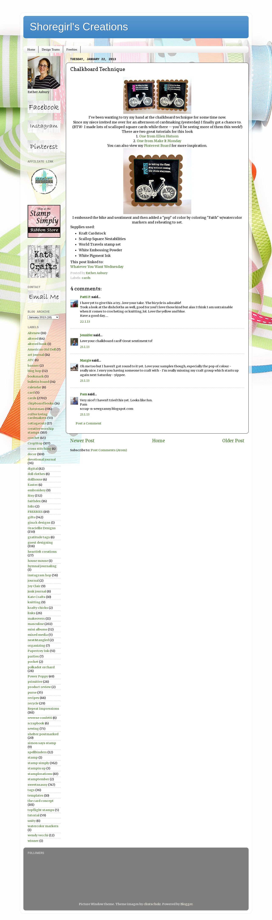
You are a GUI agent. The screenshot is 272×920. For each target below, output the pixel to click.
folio (31, 506)
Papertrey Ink (38, 651)
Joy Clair (34, 586)
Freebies (71, 49)
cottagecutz (37, 423)
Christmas (36, 409)
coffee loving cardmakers (38, 416)
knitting (34, 602)
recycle (33, 703)
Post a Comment (88, 423)
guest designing (40, 542)
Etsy (31, 495)
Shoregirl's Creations (79, 27)
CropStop (35, 443)
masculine (36, 624)
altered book (37, 344)
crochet (34, 438)
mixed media (38, 635)
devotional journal (42, 459)
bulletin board (38, 382)
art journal (36, 355)
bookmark (36, 376)
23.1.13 (84, 347)
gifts (31, 517)
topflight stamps (41, 810)
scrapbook (36, 723)
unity (32, 821)
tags (31, 790)
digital (33, 469)
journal (33, 580)
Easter (33, 485)
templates (35, 795)
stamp (33, 757)
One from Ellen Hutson (158, 136)
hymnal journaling (42, 566)
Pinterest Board (157, 145)
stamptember (38, 779)
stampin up (37, 768)
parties (33, 656)
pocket (33, 662)
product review (39, 687)
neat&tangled (38, 640)
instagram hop (39, 575)
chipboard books (41, 403)
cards (86, 278)
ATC (31, 360)
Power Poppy (38, 676)
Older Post (233, 441)
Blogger (186, 904)
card (31, 392)
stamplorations (40, 774)
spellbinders (37, 752)
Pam (83, 394)
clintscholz (152, 904)
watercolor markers (43, 826)
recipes (33, 698)
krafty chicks (38, 608)
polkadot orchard (41, 667)
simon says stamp (42, 743)
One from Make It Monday (159, 141)
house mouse (38, 561)
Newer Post (82, 441)
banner (33, 365)
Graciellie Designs (42, 528)
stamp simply (38, 763)
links (31, 613)
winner (33, 841)
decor (32, 454)
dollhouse (35, 479)
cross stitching (39, 449)
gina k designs (39, 522)
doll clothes (36, 474)
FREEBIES (35, 512)
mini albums (37, 629)
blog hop (34, 371)
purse (32, 692)
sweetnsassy (37, 785)
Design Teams (51, 49)
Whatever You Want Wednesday (96, 266)
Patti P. (85, 297)
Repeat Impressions (43, 709)
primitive (35, 682)
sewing (33, 729)
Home (31, 49)
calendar (34, 387)
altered (33, 339)
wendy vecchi (38, 835)
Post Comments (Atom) (109, 450)
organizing (36, 645)
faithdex (34, 501)
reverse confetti (40, 718)
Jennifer (86, 335)
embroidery (37, 490)
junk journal (37, 591)
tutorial (33, 815)
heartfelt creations (42, 552)
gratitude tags (39, 537)
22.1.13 (85, 322)
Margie (85, 360)
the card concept (41, 801)
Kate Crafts (36, 597)
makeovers (36, 618)
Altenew (34, 333)
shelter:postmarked (43, 734)
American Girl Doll (42, 349)
